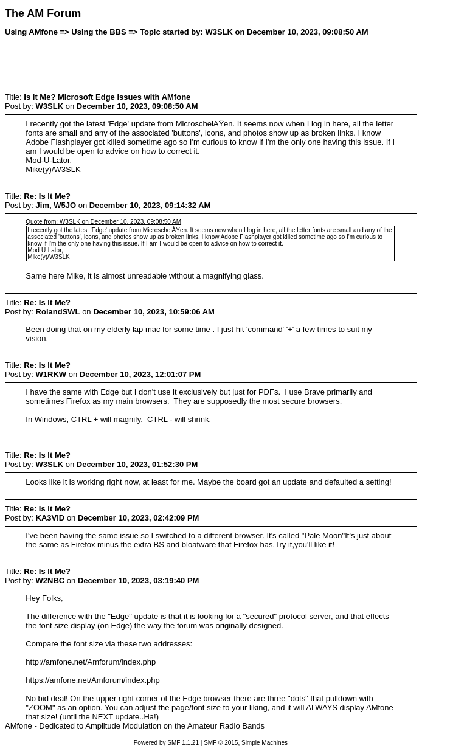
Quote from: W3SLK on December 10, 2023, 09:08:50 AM (103, 221)
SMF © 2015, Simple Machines (246, 742)
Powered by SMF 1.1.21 (166, 742)
